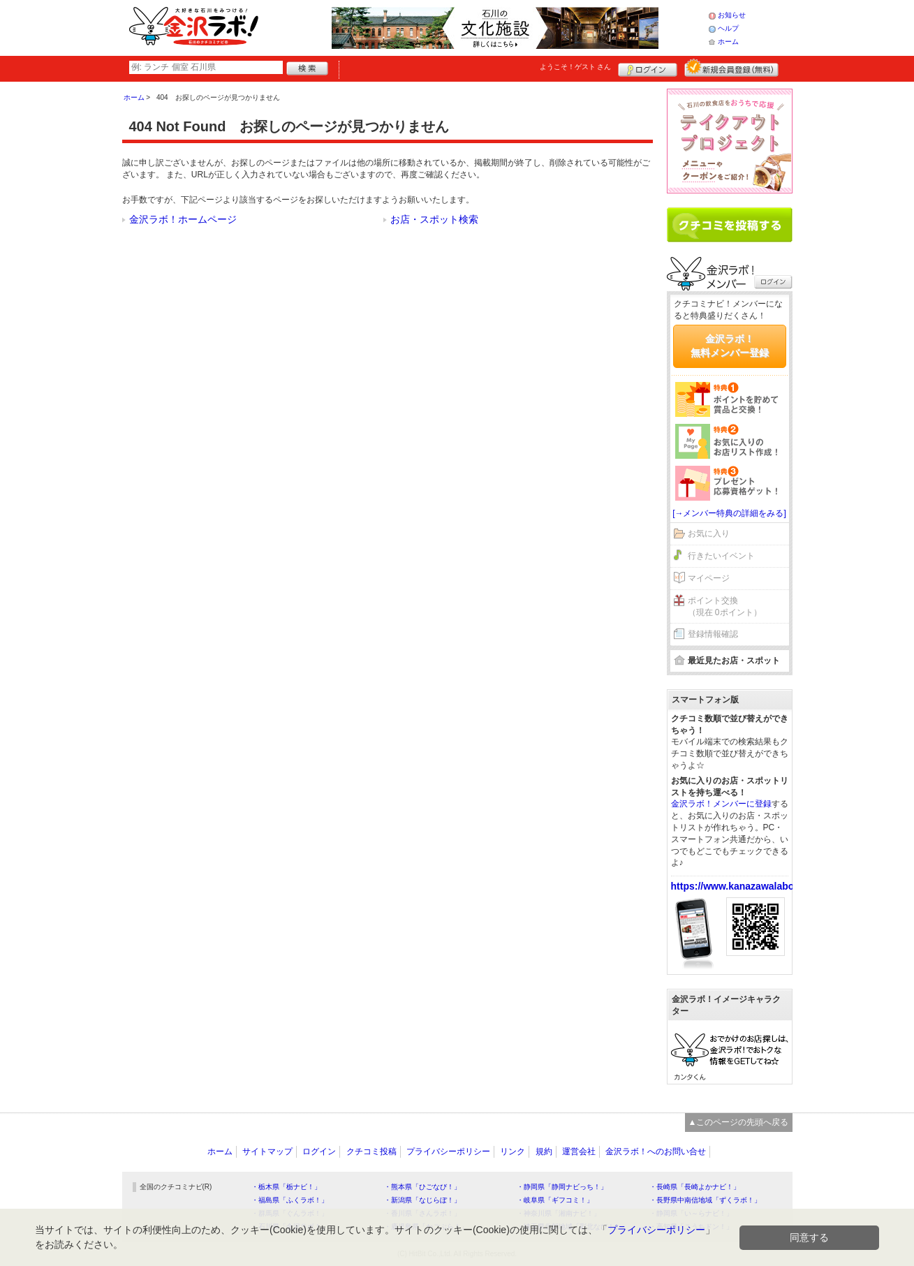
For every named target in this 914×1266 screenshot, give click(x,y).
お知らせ (732, 15)
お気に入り (709, 533)
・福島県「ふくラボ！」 (289, 1200)
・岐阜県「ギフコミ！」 (555, 1200)
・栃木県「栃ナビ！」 (286, 1187)
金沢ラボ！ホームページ (183, 219)
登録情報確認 (713, 634)
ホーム (728, 41)
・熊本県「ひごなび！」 (422, 1187)
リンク (512, 1151)
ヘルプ (728, 28)
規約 (544, 1151)
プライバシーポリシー (448, 1151)
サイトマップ (267, 1151)
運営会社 (579, 1151)
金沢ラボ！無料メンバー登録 (730, 345)
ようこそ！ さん (576, 67)
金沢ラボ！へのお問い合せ (655, 1151)
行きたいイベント (721, 556)
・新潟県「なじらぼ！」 (422, 1200)
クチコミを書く (730, 224)
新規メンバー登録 (731, 68)
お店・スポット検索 (434, 219)
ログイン (647, 68)
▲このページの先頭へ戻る (738, 1122)
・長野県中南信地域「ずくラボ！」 (705, 1200)
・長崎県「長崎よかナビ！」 (694, 1187)
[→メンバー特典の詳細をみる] (729, 513)
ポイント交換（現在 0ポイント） (725, 606)
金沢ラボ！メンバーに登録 (721, 804)
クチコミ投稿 (371, 1151)
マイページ (709, 578)
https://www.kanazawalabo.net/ (743, 886)
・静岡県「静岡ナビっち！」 (562, 1187)
